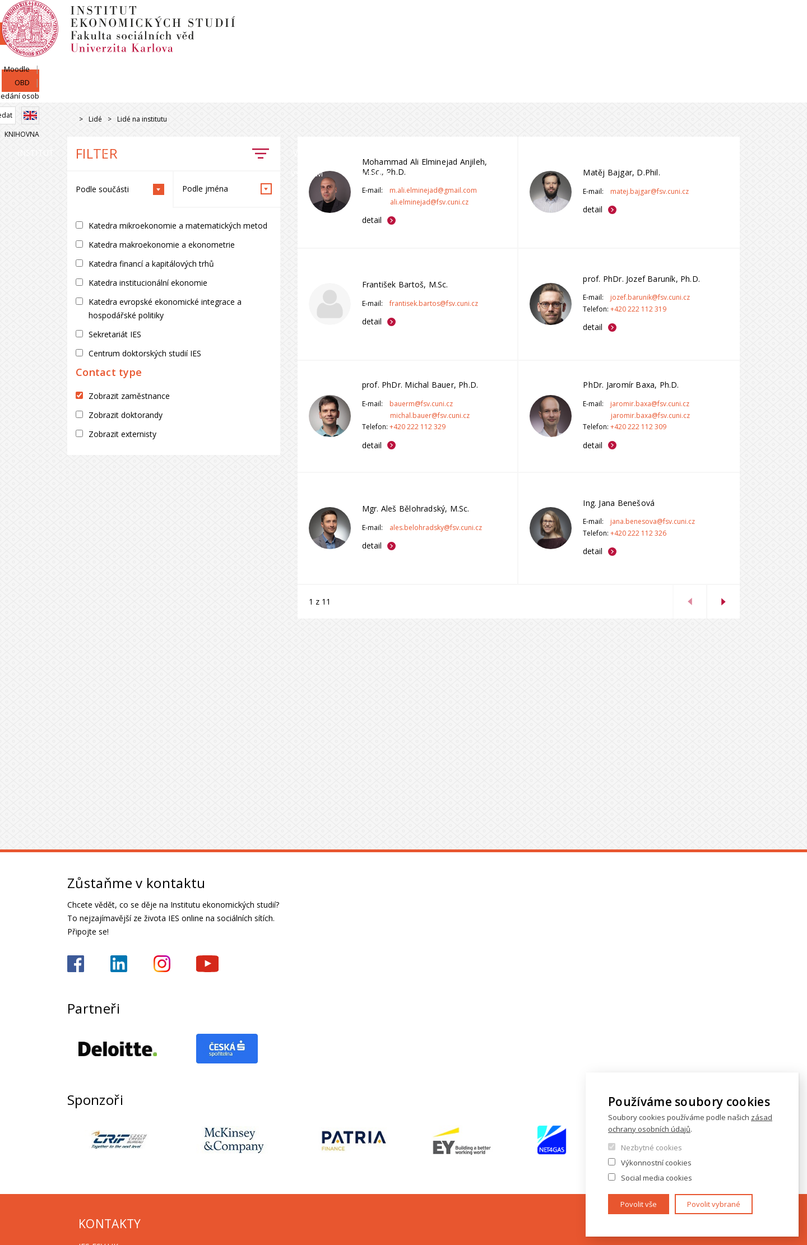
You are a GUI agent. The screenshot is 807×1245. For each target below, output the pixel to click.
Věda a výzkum (550, 92)
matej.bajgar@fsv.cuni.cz (649, 191)
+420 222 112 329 (417, 426)
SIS (601, 21)
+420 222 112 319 (638, 309)
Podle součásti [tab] (120, 189)
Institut (101, 92)
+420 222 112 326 (638, 533)
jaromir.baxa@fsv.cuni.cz (649, 403)
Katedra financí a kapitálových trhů (151, 263)
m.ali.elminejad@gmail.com (433, 190)
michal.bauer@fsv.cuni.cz (430, 415)
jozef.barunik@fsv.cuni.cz (650, 297)
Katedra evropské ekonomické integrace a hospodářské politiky (165, 308)
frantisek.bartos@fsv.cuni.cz (433, 303)
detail (372, 220)
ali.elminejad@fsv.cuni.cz (429, 202)
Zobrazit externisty (122, 434)
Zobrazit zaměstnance (129, 396)
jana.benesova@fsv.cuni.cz (652, 521)
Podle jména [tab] (227, 188)
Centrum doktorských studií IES (145, 353)
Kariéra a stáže (691, 92)
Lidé (205, 92)
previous (689, 602)
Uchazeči (309, 92)
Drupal (70, 119)
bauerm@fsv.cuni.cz (421, 403)
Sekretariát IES (115, 334)
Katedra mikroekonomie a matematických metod (178, 225)
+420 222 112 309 (638, 426)
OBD (671, 21)
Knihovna (722, 59)
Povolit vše (638, 1204)
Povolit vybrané (713, 1204)
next (723, 602)
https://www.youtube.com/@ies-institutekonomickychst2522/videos (207, 963)
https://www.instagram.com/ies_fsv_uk (162, 963)
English (731, 41)
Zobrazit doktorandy (126, 415)
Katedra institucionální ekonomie (148, 282)
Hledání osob (717, 21)
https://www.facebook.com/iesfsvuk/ (75, 963)
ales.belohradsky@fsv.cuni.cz (435, 527)
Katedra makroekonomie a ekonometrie (162, 244)
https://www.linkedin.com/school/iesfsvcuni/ (118, 963)
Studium (423, 92)
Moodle (635, 21)
